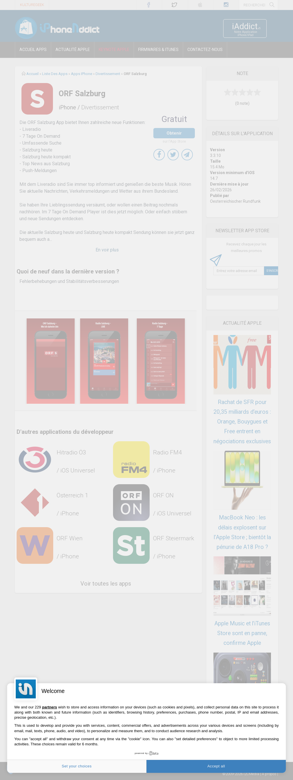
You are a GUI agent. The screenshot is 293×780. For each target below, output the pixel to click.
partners (49, 707)
